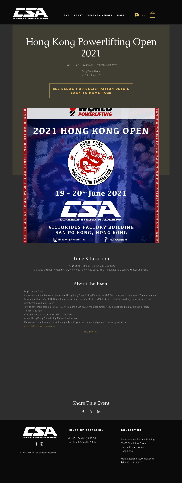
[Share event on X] (91, 411)
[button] (152, 14)
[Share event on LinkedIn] (98, 411)
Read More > (91, 331)
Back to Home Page (91, 93)
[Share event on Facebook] (83, 411)
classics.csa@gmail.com (140, 458)
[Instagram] (42, 444)
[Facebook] (36, 444)
